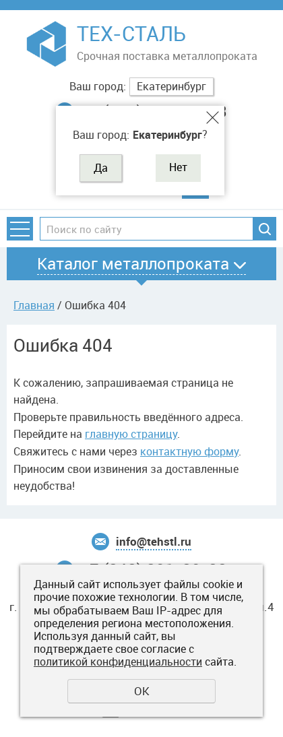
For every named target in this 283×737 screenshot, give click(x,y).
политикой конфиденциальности (118, 661)
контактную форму (189, 451)
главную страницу (131, 433)
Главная (34, 305)
